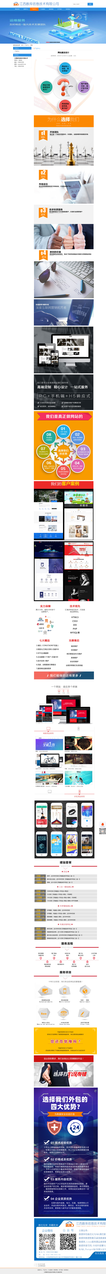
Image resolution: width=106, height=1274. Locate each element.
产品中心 (34, 9)
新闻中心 (26, 9)
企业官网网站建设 (41, 1265)
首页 (22, 45)
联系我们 (68, 9)
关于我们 (59, 9)
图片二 (53, 27)
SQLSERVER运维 (41, 1264)
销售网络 (51, 9)
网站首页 (17, 9)
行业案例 (42, 9)
